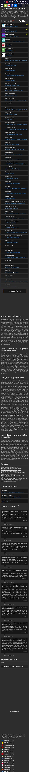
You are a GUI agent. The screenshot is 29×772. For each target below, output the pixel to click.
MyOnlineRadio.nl (7, 767)
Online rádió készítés (7, 736)
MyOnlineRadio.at (8, 749)
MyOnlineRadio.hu (14, 711)
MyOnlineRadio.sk (8, 740)
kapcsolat (4, 454)
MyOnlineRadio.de (8, 747)
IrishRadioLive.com (8, 756)
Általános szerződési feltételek (9, 737)
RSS (18, 737)
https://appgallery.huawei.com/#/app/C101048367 (13, 472)
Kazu (2, 662)
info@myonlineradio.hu (9, 481)
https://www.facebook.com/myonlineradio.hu (16, 478)
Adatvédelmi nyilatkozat (18, 736)
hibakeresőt (3, 447)
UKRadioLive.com (8, 745)
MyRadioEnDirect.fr (8, 765)
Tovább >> (24, 520)
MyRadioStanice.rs (8, 758)
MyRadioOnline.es (8, 754)
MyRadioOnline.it (7, 751)
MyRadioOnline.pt (8, 769)
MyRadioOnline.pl (7, 763)
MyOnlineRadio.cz (8, 760)
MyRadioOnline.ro (8, 743)
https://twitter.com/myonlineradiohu (13, 479)
